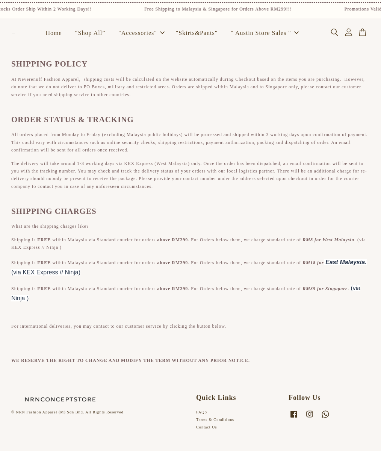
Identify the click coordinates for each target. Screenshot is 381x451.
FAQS (201, 412)
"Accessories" (141, 33)
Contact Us (206, 427)
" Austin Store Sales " (264, 33)
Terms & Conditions (215, 420)
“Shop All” (90, 33)
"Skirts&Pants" (197, 33)
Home (54, 33)
